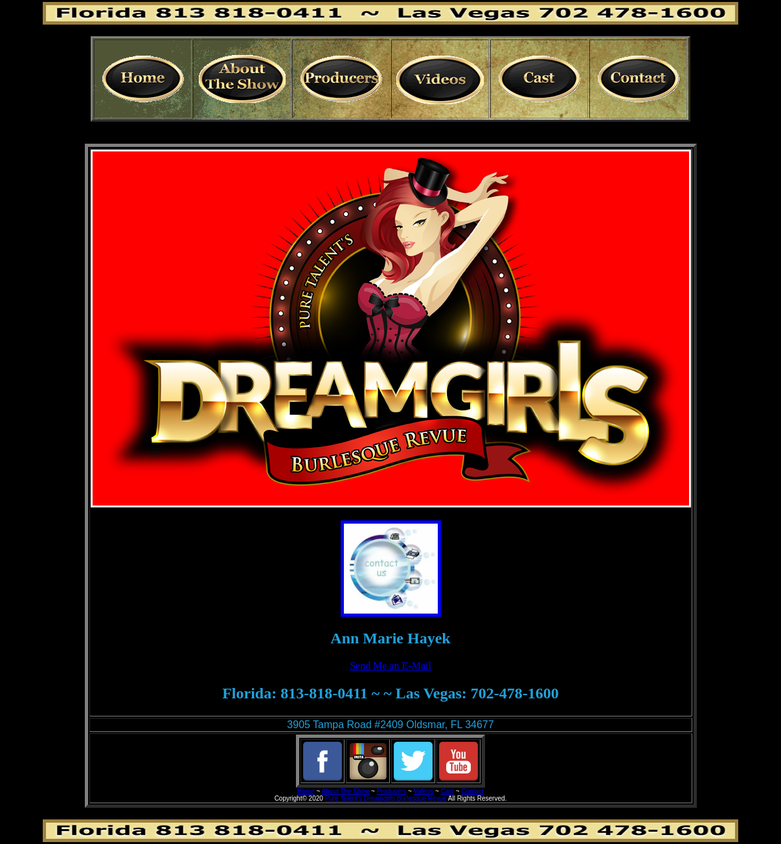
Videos (423, 791)
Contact (473, 791)
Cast (448, 791)
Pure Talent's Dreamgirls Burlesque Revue (386, 798)
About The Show (346, 791)
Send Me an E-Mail (390, 665)
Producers (392, 791)
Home (306, 791)
